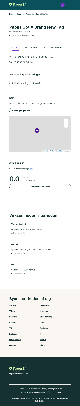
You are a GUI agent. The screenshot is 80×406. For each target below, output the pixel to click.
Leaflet (46, 151)
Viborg (12, 311)
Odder (43, 322)
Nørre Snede (15, 339)
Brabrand (44, 328)
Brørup (43, 339)
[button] (62, 5)
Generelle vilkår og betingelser (33, 392)
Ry (41, 334)
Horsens (44, 311)
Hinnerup (20, 14)
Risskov (12, 322)
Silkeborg (44, 305)
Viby (11, 328)
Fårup (42, 345)
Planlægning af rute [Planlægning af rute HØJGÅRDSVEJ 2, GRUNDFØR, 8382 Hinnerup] (21, 110)
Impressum (56, 392)
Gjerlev (12, 345)
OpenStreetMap (57, 151)
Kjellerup (13, 334)
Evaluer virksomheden (40, 187)
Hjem (11, 14)
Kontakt (23, 389)
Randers (13, 317)
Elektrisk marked (19, 83)
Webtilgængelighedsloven (52, 389)
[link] (40, 229)
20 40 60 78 (19, 62)
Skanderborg (46, 317)
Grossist (36, 83)
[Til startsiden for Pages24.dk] (18, 5)
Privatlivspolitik (34, 389)
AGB (48, 392)
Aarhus (12, 305)
